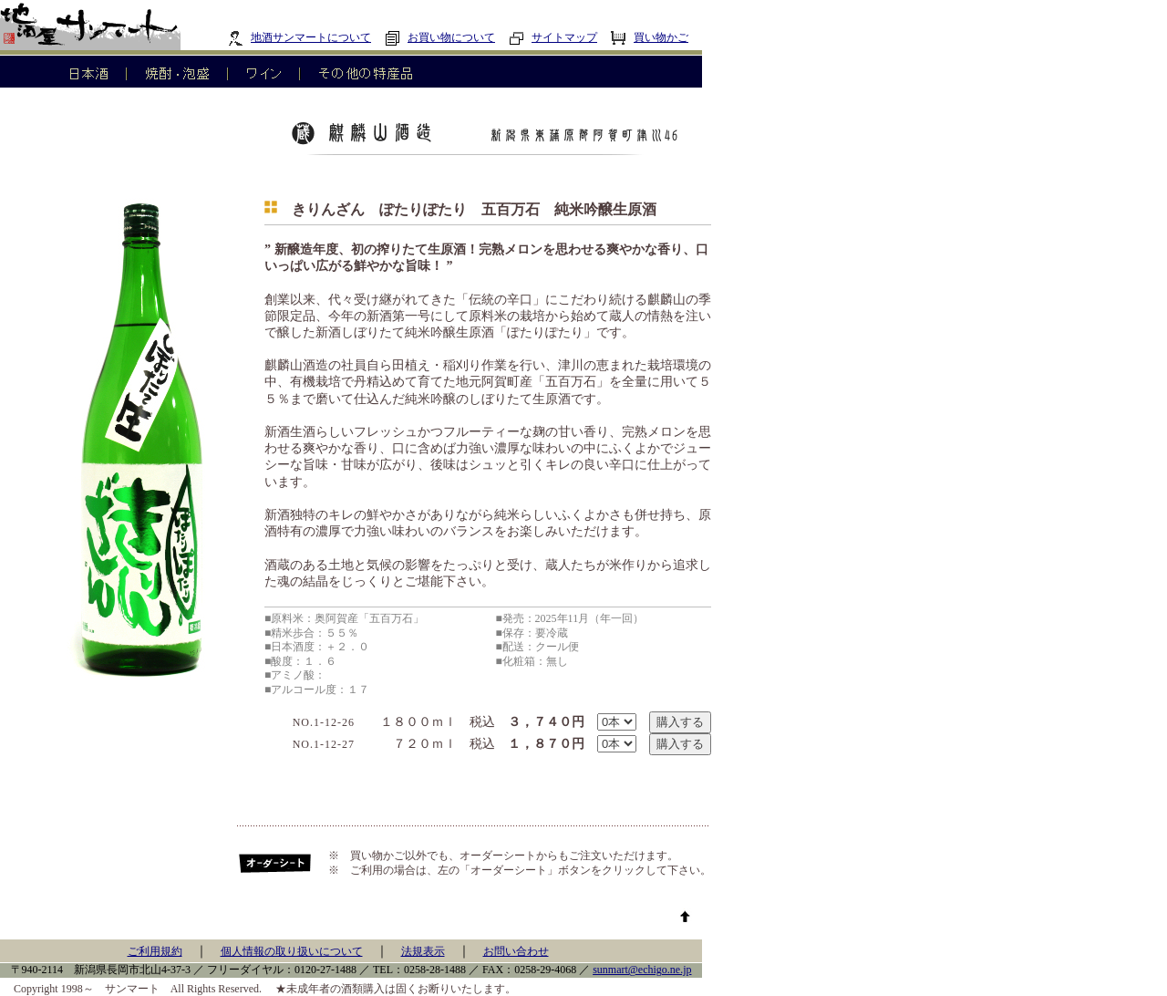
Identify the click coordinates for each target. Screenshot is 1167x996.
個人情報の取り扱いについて (292, 951)
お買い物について (440, 37)
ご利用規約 (155, 951)
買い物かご (649, 37)
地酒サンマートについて (299, 37)
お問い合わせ (516, 951)
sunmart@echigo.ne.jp (642, 969)
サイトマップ (553, 37)
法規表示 (423, 951)
